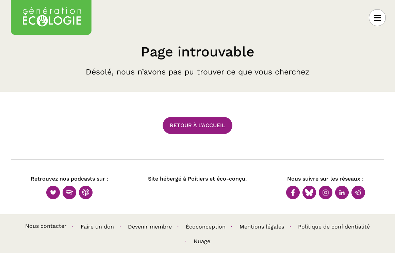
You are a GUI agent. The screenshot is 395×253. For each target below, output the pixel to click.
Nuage (202, 241)
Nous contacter (46, 226)
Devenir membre (150, 226)
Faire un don (97, 226)
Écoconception (206, 226)
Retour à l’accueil (197, 125)
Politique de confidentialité (334, 226)
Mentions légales (262, 226)
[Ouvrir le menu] (377, 17)
